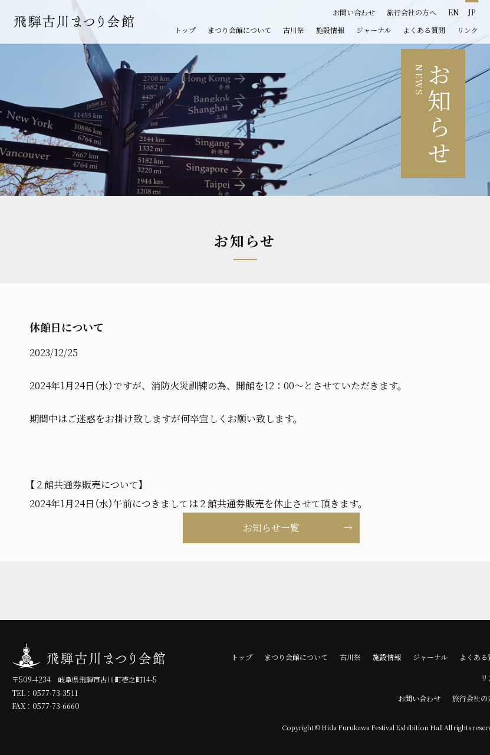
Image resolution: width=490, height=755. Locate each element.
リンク (467, 30)
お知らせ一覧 (271, 528)
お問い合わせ (354, 12)
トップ (185, 30)
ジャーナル (373, 30)
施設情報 (330, 30)
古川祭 (293, 30)
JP (471, 12)
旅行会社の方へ (411, 12)
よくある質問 (424, 30)
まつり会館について (239, 30)
